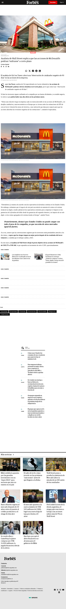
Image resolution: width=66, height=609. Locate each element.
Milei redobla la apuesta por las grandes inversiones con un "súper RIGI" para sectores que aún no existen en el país (10, 479)
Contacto (16, 588)
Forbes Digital (5, 64)
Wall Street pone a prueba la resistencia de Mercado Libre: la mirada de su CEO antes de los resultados (56, 477)
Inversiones (32, 311)
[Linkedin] (59, 592)
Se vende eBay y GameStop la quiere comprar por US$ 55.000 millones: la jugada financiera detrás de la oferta (10, 542)
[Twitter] (57, 590)
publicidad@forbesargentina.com (9, 567)
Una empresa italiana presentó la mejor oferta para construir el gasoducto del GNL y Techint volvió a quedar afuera (35, 369)
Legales (10, 590)
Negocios (52, 311)
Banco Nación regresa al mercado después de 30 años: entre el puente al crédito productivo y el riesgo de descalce (10, 509)
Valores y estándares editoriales (28, 588)
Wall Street (5, 314)
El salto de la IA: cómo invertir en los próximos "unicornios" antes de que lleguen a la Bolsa (33, 476)
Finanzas (22, 311)
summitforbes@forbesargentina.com (9, 574)
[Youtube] (63, 590)
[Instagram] (60, 590)
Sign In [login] (62, 2)
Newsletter (10, 588)
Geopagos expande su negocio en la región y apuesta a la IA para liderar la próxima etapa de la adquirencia (36, 399)
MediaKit (3, 588)
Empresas (13, 311)
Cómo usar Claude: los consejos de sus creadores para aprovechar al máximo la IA (36, 356)
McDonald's (42, 311)
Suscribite (53, 2)
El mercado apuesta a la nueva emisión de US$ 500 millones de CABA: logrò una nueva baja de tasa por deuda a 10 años (33, 510)
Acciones (4, 311)
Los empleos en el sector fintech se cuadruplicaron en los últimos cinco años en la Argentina (21, 257)
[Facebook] (55, 590)
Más (35, 348)
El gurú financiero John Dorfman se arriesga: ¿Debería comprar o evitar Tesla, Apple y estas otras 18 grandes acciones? (54, 258)
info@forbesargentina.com (11, 570)
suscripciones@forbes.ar (7, 578)
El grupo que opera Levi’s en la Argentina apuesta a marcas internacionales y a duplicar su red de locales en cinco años (36, 413)
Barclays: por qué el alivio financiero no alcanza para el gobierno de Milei (31, 539)
